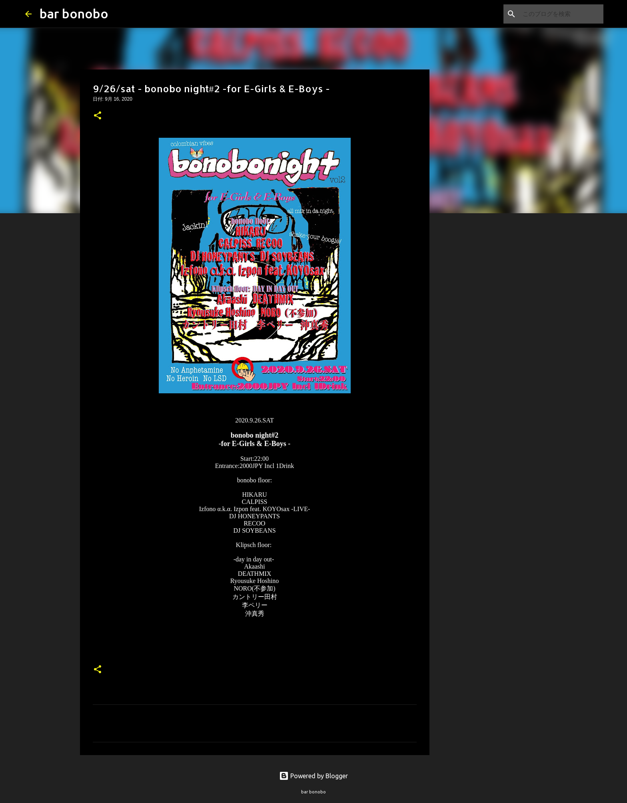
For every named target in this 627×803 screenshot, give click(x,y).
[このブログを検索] (561, 14)
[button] (97, 116)
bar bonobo (74, 13)
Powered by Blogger (313, 775)
